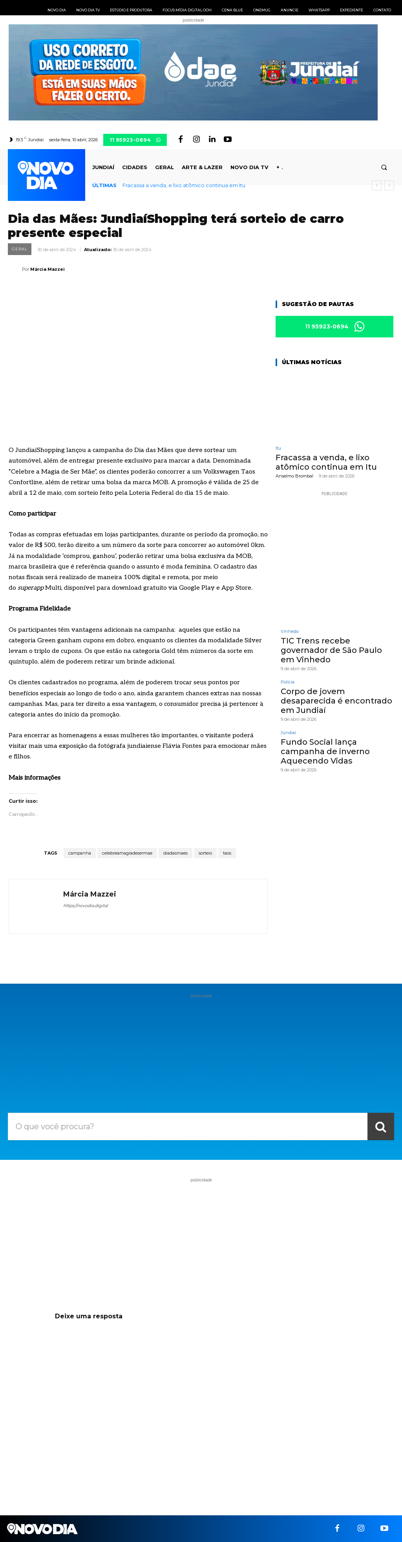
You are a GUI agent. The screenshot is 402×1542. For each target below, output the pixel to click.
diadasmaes (175, 853)
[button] (384, 167)
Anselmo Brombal (294, 476)
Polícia (287, 682)
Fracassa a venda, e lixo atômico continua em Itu (183, 185)
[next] (389, 185)
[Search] (380, 1126)
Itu (278, 448)
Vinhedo (290, 631)
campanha (79, 853)
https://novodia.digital (85, 905)
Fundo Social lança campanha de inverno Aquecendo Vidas (325, 751)
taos (227, 853)
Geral (19, 249)
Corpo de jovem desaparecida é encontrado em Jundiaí (336, 701)
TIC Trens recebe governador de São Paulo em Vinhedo (331, 650)
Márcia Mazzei (47, 269)
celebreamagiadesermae (127, 853)
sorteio (205, 853)
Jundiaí (288, 733)
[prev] (377, 185)
